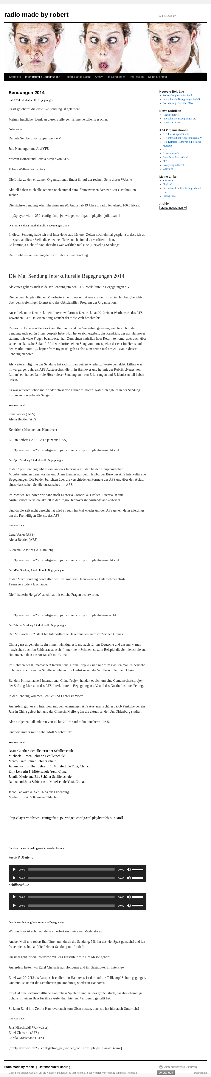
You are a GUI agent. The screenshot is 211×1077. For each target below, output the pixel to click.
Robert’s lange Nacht (78, 76)
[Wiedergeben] (14, 869)
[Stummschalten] (129, 869)
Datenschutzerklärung (54, 1067)
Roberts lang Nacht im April (177, 95)
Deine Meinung (157, 76)
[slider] (71, 869)
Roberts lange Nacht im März (178, 103)
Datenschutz (200, 1072)
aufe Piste (168, 180)
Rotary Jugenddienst (173, 165)
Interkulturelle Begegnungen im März (182, 99)
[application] (77, 869)
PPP (165, 161)
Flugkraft (167, 184)
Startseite (15, 76)
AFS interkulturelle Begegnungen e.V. (182, 137)
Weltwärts (168, 168)
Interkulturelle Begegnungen (42, 76)
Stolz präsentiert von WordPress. (180, 1066)
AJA (165, 149)
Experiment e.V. (171, 153)
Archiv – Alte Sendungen (110, 76)
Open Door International (175, 157)
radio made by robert (36, 14)
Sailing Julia (169, 195)
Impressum (137, 76)
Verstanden (165, 1072)
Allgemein (168, 114)
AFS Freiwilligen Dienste (176, 134)
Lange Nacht (169, 122)
